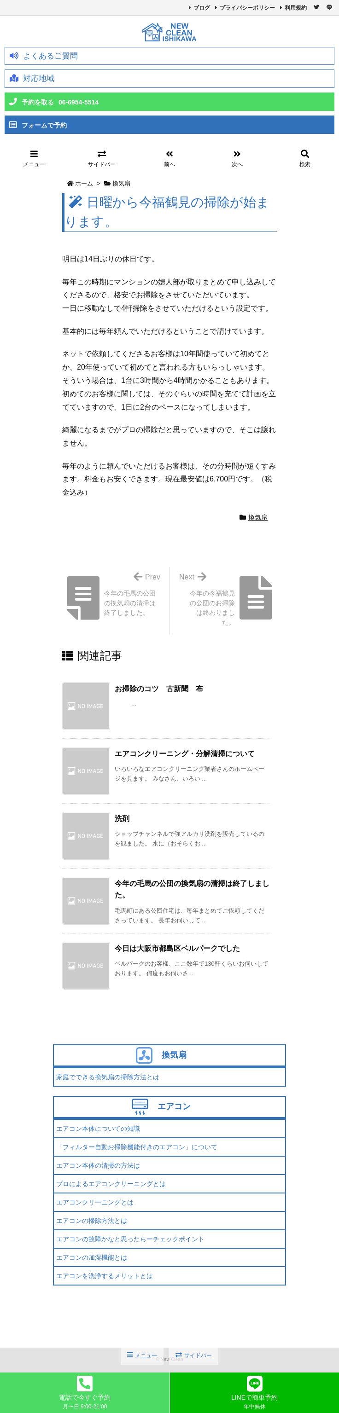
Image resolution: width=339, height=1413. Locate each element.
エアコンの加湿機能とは (91, 1257)
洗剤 (122, 818)
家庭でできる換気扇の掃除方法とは (107, 1077)
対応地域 (32, 78)
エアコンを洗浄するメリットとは (104, 1276)
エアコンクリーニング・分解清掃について (185, 754)
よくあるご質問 (44, 56)
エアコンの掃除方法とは (91, 1220)
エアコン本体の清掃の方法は (98, 1165)
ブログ (201, 8)
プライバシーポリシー (247, 8)
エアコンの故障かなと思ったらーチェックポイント (130, 1239)
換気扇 (121, 183)
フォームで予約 (38, 125)
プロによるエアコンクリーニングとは (111, 1183)
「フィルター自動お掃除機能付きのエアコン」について (136, 1147)
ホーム (84, 183)
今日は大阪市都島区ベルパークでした (177, 948)
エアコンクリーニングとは (95, 1202)
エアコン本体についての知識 (98, 1128)
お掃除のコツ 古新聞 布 (159, 689)
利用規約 (296, 8)
